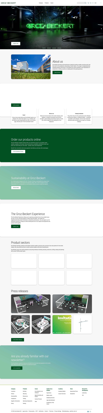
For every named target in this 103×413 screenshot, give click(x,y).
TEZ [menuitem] (83, 395)
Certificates (41, 411)
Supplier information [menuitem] (15, 401)
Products (47, 3)
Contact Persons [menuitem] (38, 399)
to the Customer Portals (18, 151)
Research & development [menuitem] (85, 389)
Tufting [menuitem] (24, 398)
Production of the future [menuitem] (50, 403)
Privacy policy (31, 411)
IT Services (51, 411)
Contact (46, 411)
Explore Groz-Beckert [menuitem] (50, 389)
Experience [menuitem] (49, 392)
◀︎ (2, 28)
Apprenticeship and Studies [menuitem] (39, 396)
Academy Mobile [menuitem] (61, 391)
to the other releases (17, 339)
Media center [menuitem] (49, 395)
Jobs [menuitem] (36, 401)
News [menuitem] (71, 388)
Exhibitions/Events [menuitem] (50, 397)
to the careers (16, 105)
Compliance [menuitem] (13, 398)
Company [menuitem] (13, 388)
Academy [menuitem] (60, 388)
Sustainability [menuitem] (14, 396)
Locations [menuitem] (13, 391)
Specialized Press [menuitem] (74, 391)
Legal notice (25, 411)
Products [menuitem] (25, 388)
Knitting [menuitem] (24, 391)
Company (41, 3)
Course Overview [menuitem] (61, 393)
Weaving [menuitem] (25, 393)
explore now (15, 43)
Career (52, 3)
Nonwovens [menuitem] (25, 396)
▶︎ (102, 28)
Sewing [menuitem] (24, 403)
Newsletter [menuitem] (72, 393)
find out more (57, 72)
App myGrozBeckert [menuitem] (51, 400)
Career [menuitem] (36, 388)
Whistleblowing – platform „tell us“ (69, 411)
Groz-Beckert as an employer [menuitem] (39, 392)
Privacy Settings (57, 411)
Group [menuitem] (12, 403)
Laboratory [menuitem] (84, 392)
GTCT (36, 411)
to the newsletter (16, 368)
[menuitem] (88, 3)
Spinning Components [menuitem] (27, 401)
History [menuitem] (12, 393)
